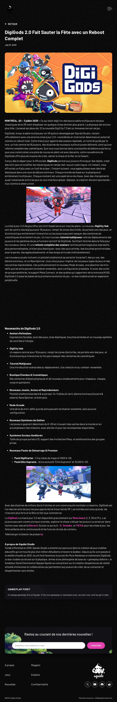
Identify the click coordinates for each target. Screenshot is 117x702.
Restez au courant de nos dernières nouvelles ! (58, 634)
